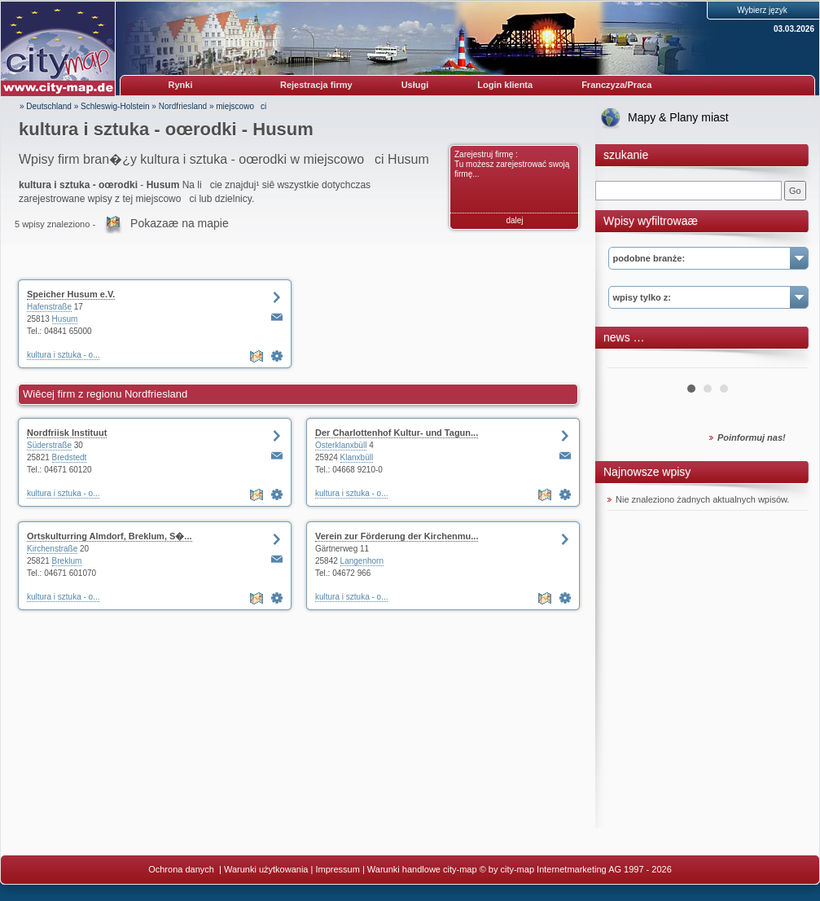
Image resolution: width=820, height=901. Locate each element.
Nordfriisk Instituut (67, 432)
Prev (629, 362)
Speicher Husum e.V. (71, 294)
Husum (65, 318)
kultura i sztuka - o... (63, 354)
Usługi (415, 85)
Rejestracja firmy (316, 85)
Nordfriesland (183, 106)
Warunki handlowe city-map (422, 869)
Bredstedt (69, 457)
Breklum (67, 560)
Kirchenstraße (52, 548)
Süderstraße (49, 445)
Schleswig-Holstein (115, 106)
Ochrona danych (182, 869)
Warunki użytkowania (266, 869)
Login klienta (505, 85)
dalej (514, 220)
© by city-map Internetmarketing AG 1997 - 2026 (576, 869)
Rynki (181, 85)
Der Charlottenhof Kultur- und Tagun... (396, 432)
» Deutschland (46, 106)
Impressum (337, 869)
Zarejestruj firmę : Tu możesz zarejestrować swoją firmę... (511, 164)
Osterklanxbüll (340, 445)
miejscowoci (241, 106)
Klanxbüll (357, 457)
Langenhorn (362, 560)
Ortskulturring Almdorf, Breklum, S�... (109, 536)
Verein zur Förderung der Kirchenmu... (396, 536)
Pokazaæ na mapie (179, 223)
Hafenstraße (49, 306)
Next (786, 362)
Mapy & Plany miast (678, 117)
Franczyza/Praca (616, 85)
